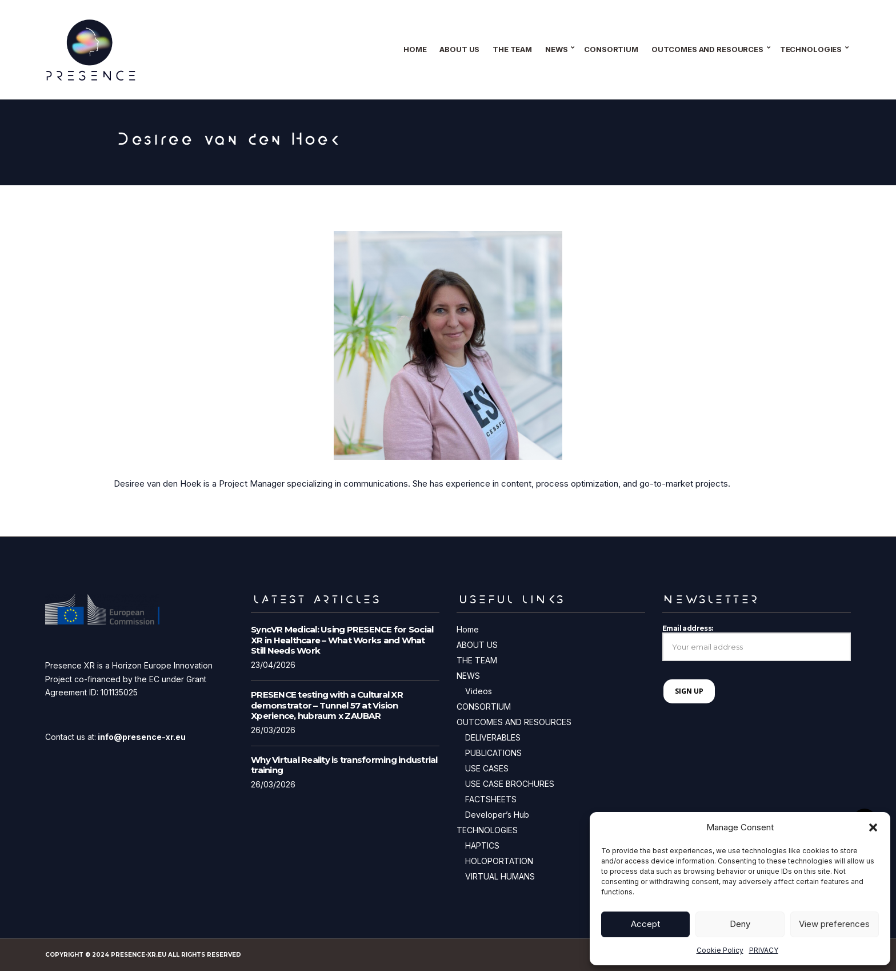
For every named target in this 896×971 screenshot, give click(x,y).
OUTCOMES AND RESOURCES (707, 49)
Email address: (756, 642)
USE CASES (487, 768)
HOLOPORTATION (499, 861)
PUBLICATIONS (493, 753)
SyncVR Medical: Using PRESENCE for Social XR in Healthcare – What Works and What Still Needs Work (342, 640)
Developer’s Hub (497, 814)
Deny (740, 923)
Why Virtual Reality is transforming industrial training (344, 765)
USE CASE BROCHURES (509, 784)
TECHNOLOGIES (811, 49)
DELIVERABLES (493, 737)
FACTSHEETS (491, 799)
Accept (645, 923)
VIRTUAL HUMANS (500, 876)
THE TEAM (512, 49)
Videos (478, 691)
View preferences (834, 923)
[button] (873, 827)
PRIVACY (763, 950)
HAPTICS (482, 845)
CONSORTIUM (611, 49)
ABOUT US (459, 49)
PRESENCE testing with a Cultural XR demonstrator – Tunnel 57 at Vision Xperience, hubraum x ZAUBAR (327, 705)
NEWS (556, 49)
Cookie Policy (720, 950)
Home (414, 49)
